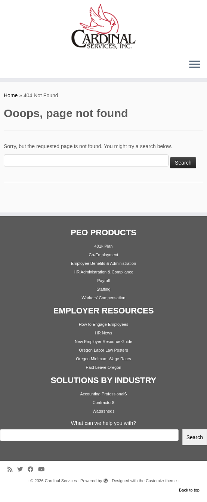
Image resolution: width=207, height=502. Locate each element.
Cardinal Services (61, 480)
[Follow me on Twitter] (22, 469)
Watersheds (103, 411)
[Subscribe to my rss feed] (12, 469)
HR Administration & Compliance (103, 272)
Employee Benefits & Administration (103, 263)
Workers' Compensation (104, 298)
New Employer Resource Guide (103, 341)
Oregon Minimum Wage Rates (103, 358)
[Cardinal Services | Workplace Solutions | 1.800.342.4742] (103, 26)
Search (194, 437)
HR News (103, 333)
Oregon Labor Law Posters (103, 350)
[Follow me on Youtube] (43, 469)
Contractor (102, 402)
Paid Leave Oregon (103, 367)
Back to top (189, 490)
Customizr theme (161, 480)
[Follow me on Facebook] (33, 469)
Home (11, 95)
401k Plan (104, 246)
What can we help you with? (103, 423)
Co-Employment (103, 254)
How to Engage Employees (104, 324)
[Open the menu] (194, 64)
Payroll (103, 280)
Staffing (103, 289)
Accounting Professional (102, 394)
